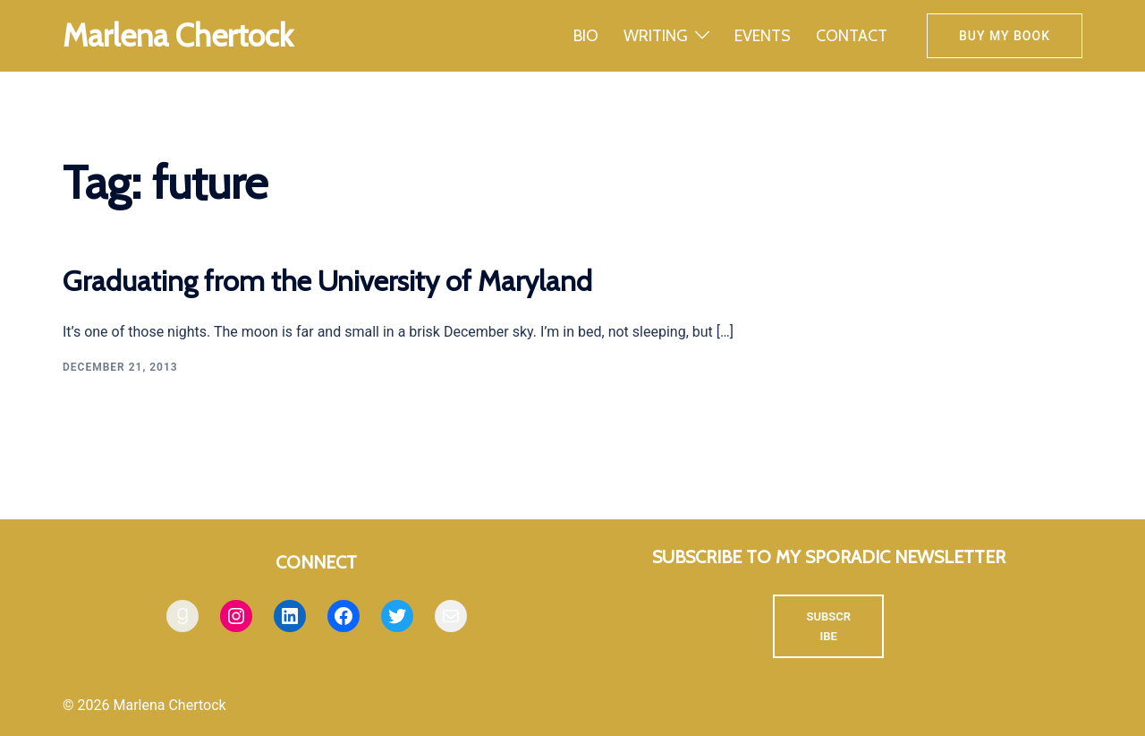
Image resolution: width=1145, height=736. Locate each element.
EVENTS (762, 36)
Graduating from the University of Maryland (327, 280)
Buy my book (1004, 36)
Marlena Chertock (178, 35)
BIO (585, 36)
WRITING (655, 36)
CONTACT (851, 36)
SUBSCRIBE (829, 626)
